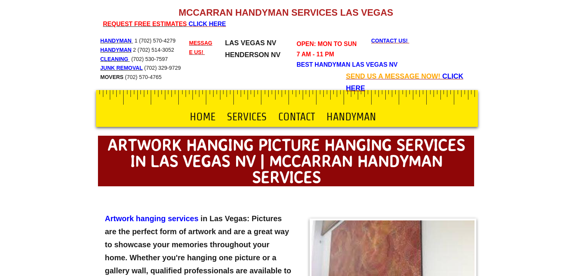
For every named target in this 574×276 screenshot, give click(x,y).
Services (247, 116)
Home (202, 116)
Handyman (351, 116)
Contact (296, 116)
